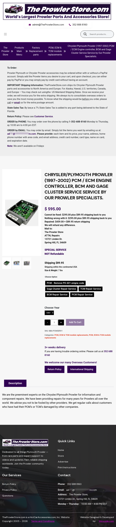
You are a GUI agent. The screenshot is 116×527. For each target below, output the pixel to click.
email (17, 102)
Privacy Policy (9, 490)
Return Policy (55, 369)
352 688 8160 (79, 24)
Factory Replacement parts (36, 51)
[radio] (65, 283)
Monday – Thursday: (68, 504)
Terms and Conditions (43, 521)
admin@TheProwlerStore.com (48, 24)
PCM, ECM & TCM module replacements (55, 51)
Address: (62, 494)
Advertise (63, 461)
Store (61, 456)
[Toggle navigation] (5, 34)
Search (85, 34)
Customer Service (43, 116)
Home (61, 450)
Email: (61, 490)
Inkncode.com (106, 521)
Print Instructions (67, 467)
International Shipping (82, 369)
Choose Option (51, 277)
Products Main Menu (19, 51)
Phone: (61, 484)
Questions (7, 495)
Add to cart (75, 322)
